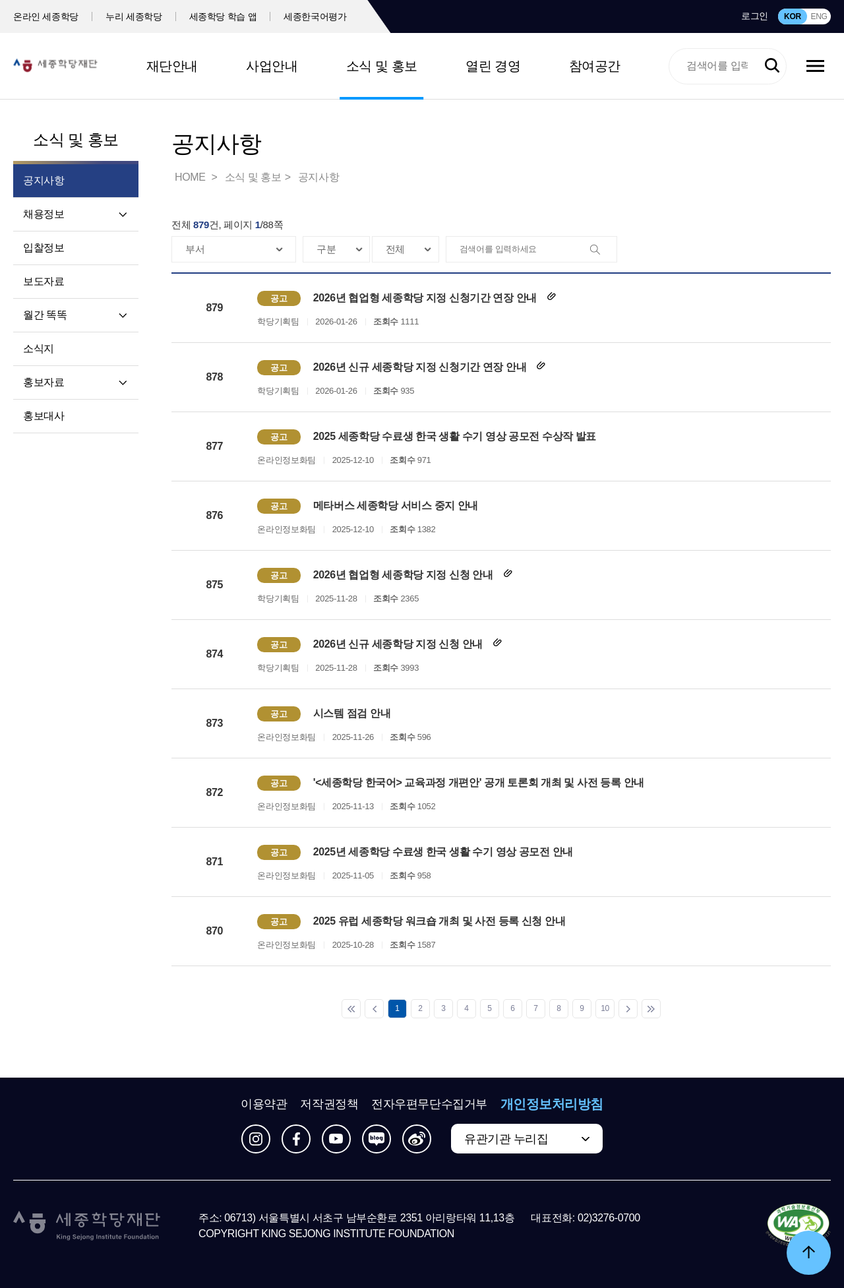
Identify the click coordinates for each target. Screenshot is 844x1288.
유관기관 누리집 (506, 1139)
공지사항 (318, 177)
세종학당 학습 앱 (223, 16)
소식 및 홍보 (381, 66)
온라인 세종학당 (45, 16)
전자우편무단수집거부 (429, 1104)
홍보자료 (43, 382)
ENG (818, 16)
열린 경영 (493, 66)
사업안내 (271, 66)
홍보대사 (43, 415)
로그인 (754, 16)
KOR (792, 16)
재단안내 (172, 66)
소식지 (38, 348)
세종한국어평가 (315, 16)
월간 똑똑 (45, 315)
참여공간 (594, 66)
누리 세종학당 (134, 16)
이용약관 (264, 1104)
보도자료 (43, 281)
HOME (191, 177)
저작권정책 (329, 1104)
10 (605, 1008)
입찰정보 (43, 247)
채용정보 (43, 214)
